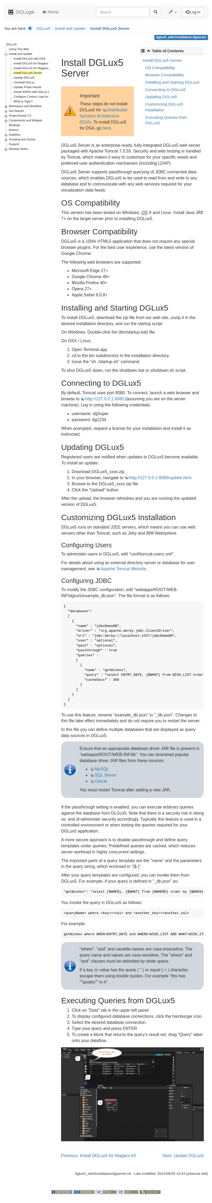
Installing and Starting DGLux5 (172, 82)
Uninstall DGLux (24, 82)
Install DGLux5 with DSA (29, 58)
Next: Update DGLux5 (183, 1155)
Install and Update (70, 28)
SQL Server (106, 775)
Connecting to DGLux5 (165, 89)
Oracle (101, 781)
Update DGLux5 (24, 77)
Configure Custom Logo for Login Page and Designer (48, 96)
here (106, 128)
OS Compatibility (160, 67)
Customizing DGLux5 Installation (164, 107)
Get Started (16, 110)
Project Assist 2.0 (20, 115)
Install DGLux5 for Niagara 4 (32, 63)
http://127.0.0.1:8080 (104, 399)
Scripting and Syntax (22, 139)
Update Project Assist (27, 87)
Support (14, 144)
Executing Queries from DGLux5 (166, 120)
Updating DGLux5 (161, 96)
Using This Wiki (19, 49)
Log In (192, 12)
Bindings (14, 125)
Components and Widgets (25, 120)
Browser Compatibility (164, 75)
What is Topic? (23, 101)
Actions (13, 129)
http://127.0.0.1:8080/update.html (160, 478)
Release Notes (18, 148)
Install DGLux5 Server (110, 28)
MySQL (102, 769)
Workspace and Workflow (25, 106)
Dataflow (14, 134)
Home (50, 12)
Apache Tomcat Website (123, 569)
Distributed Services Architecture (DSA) (103, 116)
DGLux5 (43, 28)
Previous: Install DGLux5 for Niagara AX (98, 1155)
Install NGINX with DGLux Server (35, 91)
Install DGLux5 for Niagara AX (33, 68)
